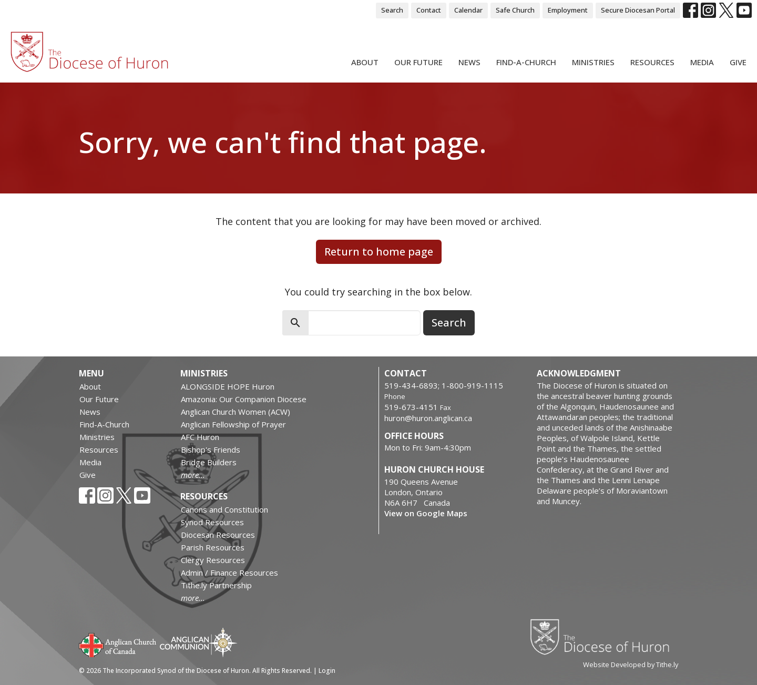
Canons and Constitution (224, 509)
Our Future (418, 62)
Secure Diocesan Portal (638, 10)
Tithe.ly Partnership (216, 585)
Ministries (593, 62)
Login (327, 670)
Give (738, 62)
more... (193, 474)
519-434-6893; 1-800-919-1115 (443, 385)
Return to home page (378, 251)
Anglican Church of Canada (118, 644)
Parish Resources (212, 547)
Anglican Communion (198, 642)
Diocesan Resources (218, 534)
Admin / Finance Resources (229, 572)
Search (392, 10)
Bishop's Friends (210, 449)
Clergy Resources (213, 560)
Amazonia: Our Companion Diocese (243, 399)
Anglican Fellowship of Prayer (233, 424)
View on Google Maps (425, 513)
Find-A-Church (526, 62)
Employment (568, 10)
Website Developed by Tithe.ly (630, 664)
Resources (652, 62)
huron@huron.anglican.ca (428, 418)
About (364, 62)
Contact (428, 10)
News (469, 62)
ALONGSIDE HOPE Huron (227, 386)
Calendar (468, 10)
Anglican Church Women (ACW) (235, 411)
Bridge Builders (209, 462)
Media (702, 62)
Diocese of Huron (603, 636)
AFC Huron (200, 437)
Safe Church (515, 10)
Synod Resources (212, 522)
